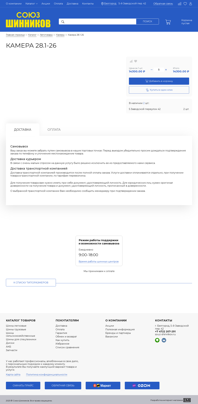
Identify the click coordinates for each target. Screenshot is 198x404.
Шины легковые (16, 325)
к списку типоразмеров (30, 282)
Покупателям (67, 320)
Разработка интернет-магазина (167, 400)
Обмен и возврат (66, 336)
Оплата (58, 3)
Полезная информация (120, 329)
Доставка (72, 3)
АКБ (8, 346)
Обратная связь (163, 3)
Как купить (62, 340)
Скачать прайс (23, 385)
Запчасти (11, 350)
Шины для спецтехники (21, 339)
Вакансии (111, 336)
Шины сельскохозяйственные (20, 334)
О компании (14, 3)
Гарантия (61, 333)
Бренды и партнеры (118, 333)
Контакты (88, 3)
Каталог (31, 3)
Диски (10, 343)
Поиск (147, 21)
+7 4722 (165, 331)
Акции (45, 3)
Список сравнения (67, 347)
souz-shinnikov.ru (165, 334)
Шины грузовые (16, 329)
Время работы (99, 261)
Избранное (62, 343)
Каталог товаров (20, 320)
